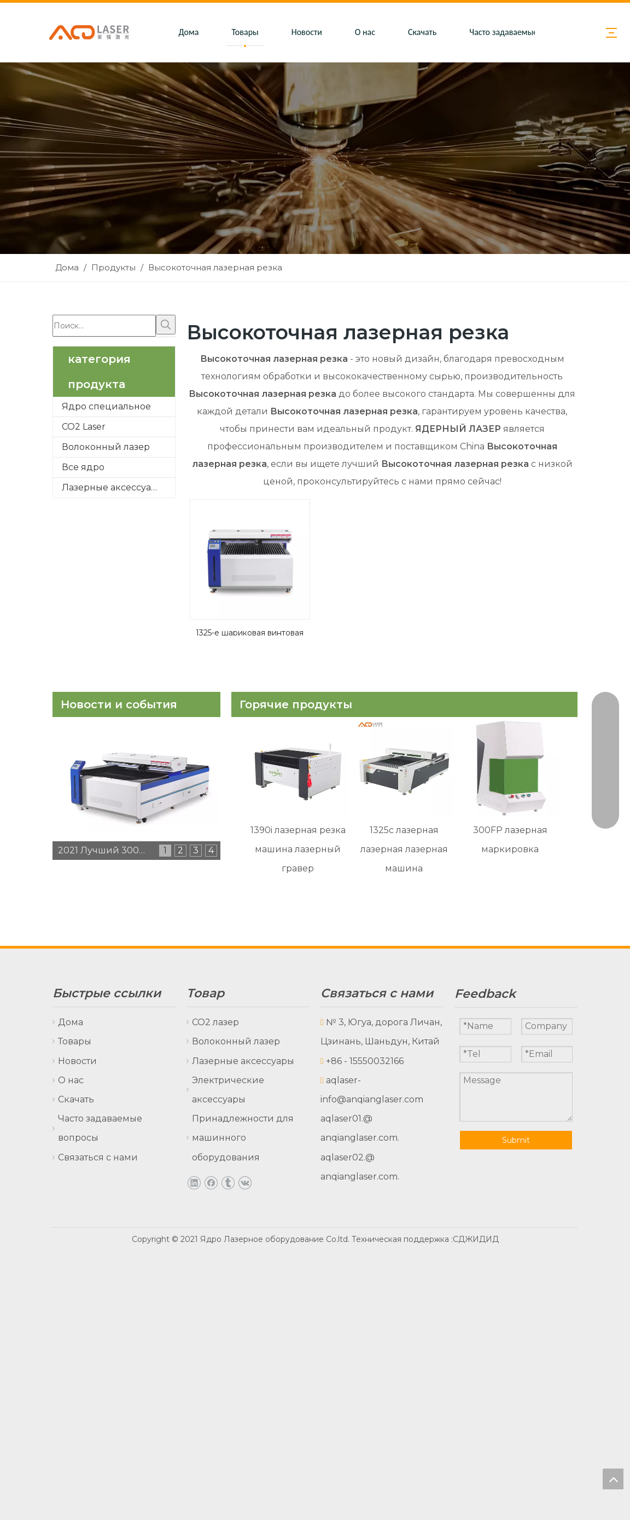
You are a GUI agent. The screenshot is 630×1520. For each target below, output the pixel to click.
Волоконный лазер (106, 447)
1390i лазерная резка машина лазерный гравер (298, 849)
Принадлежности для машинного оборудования (243, 1137)
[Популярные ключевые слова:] (166, 324)
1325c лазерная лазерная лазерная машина (404, 849)
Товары (245, 32)
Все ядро (83, 467)
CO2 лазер (215, 1022)
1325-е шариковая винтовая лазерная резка (250, 631)
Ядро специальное (106, 406)
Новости (306, 32)
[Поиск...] (104, 326)
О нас (365, 32)
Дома (188, 32)
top (613, 1479)
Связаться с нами (98, 1157)
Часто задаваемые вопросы (520, 32)
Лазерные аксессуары (113, 487)
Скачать (422, 32)
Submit (516, 1140)
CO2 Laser (84, 426)
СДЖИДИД (476, 1239)
